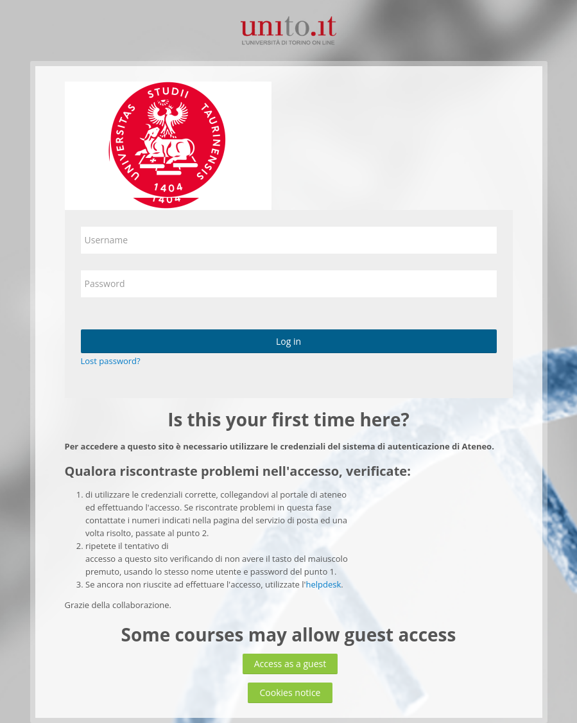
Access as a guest (290, 664)
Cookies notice (289, 692)
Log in (288, 341)
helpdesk (323, 584)
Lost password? (111, 361)
